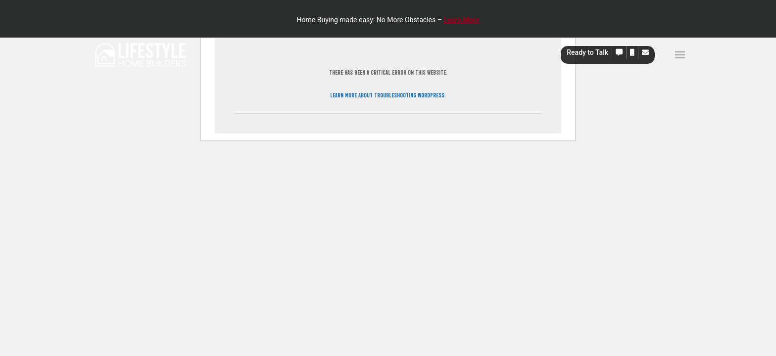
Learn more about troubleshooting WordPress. (388, 94)
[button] (619, 52)
